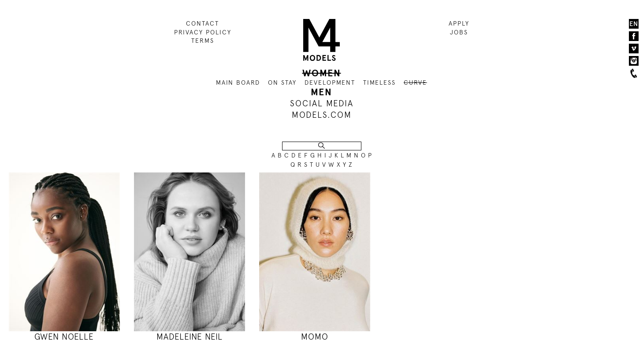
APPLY (459, 23)
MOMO (314, 337)
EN (633, 24)
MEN (321, 92)
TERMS (202, 41)
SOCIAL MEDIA (321, 103)
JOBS (459, 32)
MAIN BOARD (238, 82)
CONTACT (202, 23)
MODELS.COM (322, 115)
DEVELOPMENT (330, 82)
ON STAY (282, 82)
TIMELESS (379, 82)
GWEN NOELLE (64, 337)
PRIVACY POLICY (202, 32)
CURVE (415, 82)
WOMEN (321, 73)
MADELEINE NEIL (189, 337)
